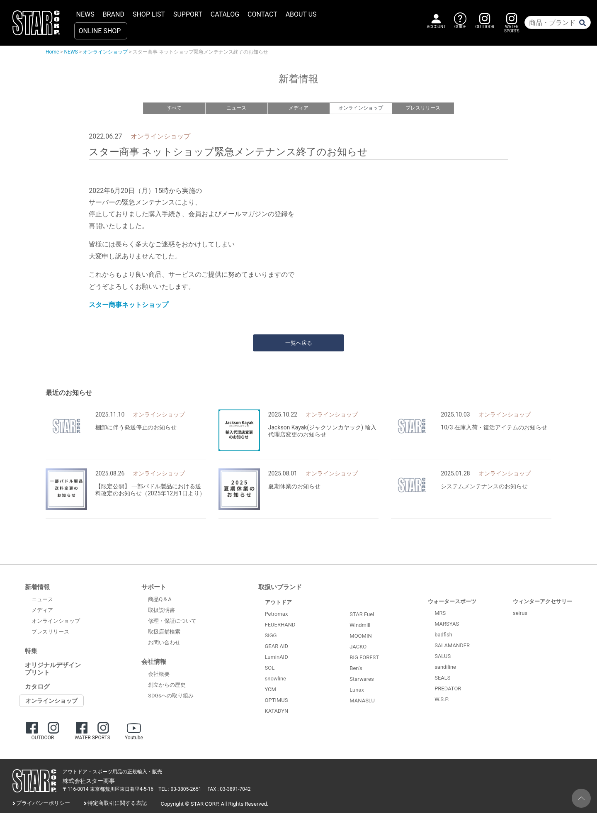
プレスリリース (423, 108)
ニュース (236, 108)
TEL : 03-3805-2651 (179, 790)
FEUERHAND (280, 625)
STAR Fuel (361, 615)
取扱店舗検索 (164, 632)
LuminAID (276, 658)
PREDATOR (447, 689)
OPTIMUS (276, 701)
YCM (270, 690)
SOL (270, 668)
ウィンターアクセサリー (542, 602)
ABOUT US (301, 14)
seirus (520, 614)
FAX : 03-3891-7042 (229, 790)
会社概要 (159, 674)
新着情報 (37, 588)
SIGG (271, 636)
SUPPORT (187, 14)
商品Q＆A (159, 600)
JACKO (357, 647)
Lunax (356, 690)
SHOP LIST (149, 14)
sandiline (445, 668)
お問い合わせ (164, 643)
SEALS (442, 678)
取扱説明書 (161, 610)
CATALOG (225, 14)
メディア (298, 108)
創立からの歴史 (167, 685)
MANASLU (362, 701)
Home (52, 52)
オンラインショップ (105, 52)
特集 (31, 652)
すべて (174, 108)
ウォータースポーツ (452, 602)
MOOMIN (360, 636)
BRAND (113, 14)
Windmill (359, 625)
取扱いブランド (280, 588)
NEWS (85, 14)
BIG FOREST (364, 658)
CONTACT (262, 14)
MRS (440, 614)
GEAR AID (277, 647)
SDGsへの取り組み (171, 696)
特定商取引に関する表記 (117, 804)
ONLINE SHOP (100, 31)
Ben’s (355, 668)
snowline (275, 679)
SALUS (442, 657)
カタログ (37, 687)
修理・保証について (172, 621)
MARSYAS (446, 624)
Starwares (361, 679)
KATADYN (277, 712)
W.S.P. (441, 700)
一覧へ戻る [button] (298, 343)
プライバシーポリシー (43, 804)
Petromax (276, 615)
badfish (443, 635)
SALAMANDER (452, 646)
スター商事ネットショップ (128, 306)
